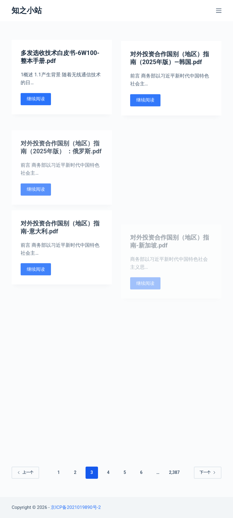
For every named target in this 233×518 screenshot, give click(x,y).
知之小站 (27, 10)
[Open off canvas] (218, 10)
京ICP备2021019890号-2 (76, 507)
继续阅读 (36, 99)
